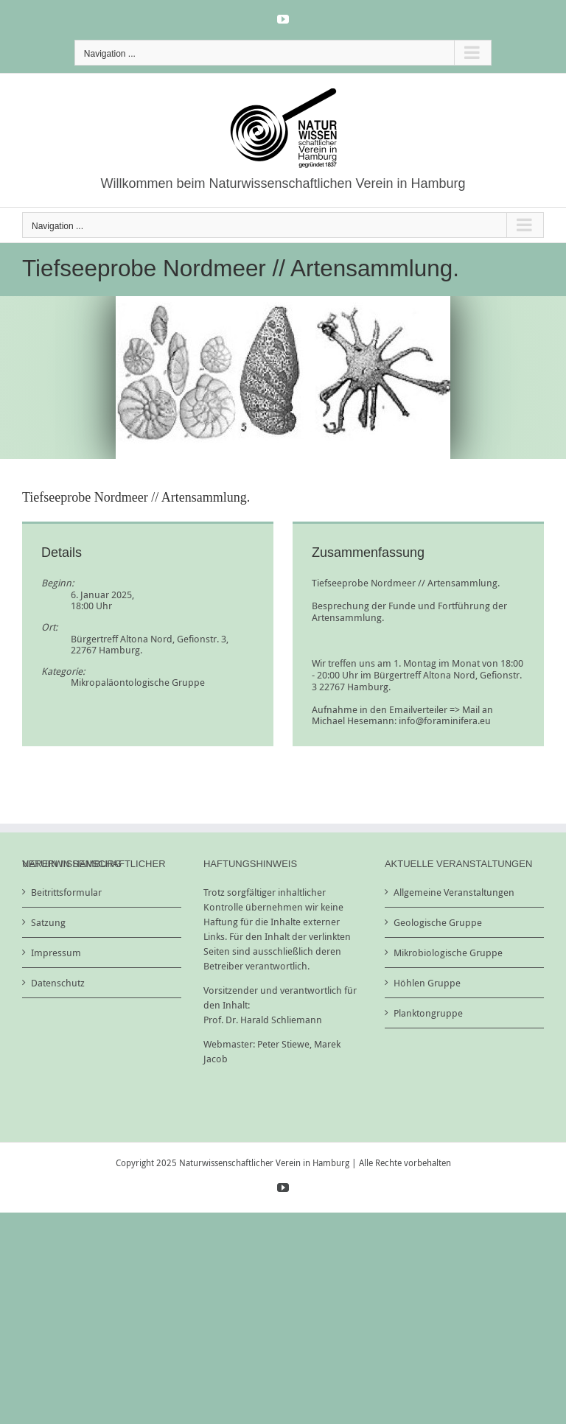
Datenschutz (58, 982)
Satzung (48, 922)
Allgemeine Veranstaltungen (454, 892)
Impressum (56, 952)
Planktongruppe (428, 1013)
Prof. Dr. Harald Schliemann (262, 1019)
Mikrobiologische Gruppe (448, 952)
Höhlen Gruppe (427, 982)
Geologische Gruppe (438, 922)
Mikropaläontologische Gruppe (138, 682)
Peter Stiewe (283, 1044)
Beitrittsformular (66, 892)
